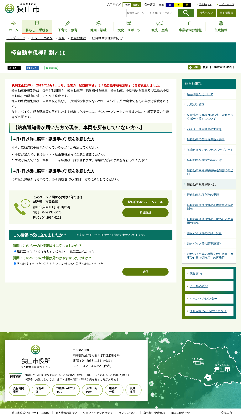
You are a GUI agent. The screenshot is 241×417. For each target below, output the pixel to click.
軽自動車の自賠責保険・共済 (206, 139)
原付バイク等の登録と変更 (204, 233)
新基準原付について (200, 94)
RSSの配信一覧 (180, 412)
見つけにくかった (91, 263)
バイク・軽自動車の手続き (204, 129)
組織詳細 (145, 212)
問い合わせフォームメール (145, 202)
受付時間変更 (18, 390)
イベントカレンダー (203, 298)
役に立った (24, 251)
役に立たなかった (82, 251)
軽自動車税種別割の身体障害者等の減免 (210, 207)
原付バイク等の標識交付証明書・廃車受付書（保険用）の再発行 (210, 255)
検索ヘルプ (206, 12)
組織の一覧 (113, 390)
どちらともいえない (51, 251)
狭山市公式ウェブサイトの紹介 (31, 412)
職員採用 (132, 390)
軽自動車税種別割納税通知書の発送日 (210, 172)
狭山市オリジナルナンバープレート (210, 149)
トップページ (16, 38)
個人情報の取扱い (66, 412)
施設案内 (196, 273)
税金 (62, 38)
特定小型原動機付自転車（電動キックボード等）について (210, 116)
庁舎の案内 (40, 390)
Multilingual (205, 4)
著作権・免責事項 (154, 412)
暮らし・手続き (42, 38)
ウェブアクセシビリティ (98, 412)
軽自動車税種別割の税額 (203, 194)
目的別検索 (226, 12)
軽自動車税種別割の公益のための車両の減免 (210, 221)
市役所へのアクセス (65, 390)
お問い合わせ (91, 390)
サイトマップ (226, 4)
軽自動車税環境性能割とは (204, 160)
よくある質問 (199, 286)
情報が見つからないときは (208, 311)
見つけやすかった (29, 263)
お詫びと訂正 (195, 104)
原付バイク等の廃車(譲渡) (204, 243)
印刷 (195, 67)
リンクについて (128, 412)
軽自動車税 (78, 38)
